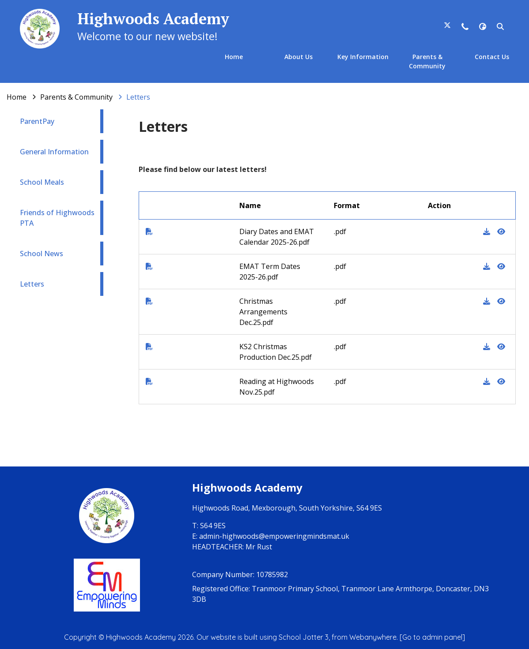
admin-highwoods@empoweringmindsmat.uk (274, 536)
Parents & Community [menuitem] (427, 61)
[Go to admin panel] (432, 637)
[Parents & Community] (76, 97)
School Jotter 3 (304, 637)
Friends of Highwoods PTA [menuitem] (57, 218)
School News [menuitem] (41, 253)
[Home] (16, 97)
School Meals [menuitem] (42, 182)
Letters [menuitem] (32, 284)
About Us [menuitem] (298, 56)
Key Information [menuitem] (363, 56)
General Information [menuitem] (54, 152)
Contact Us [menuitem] (492, 56)
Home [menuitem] (234, 56)
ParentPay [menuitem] (37, 121)
